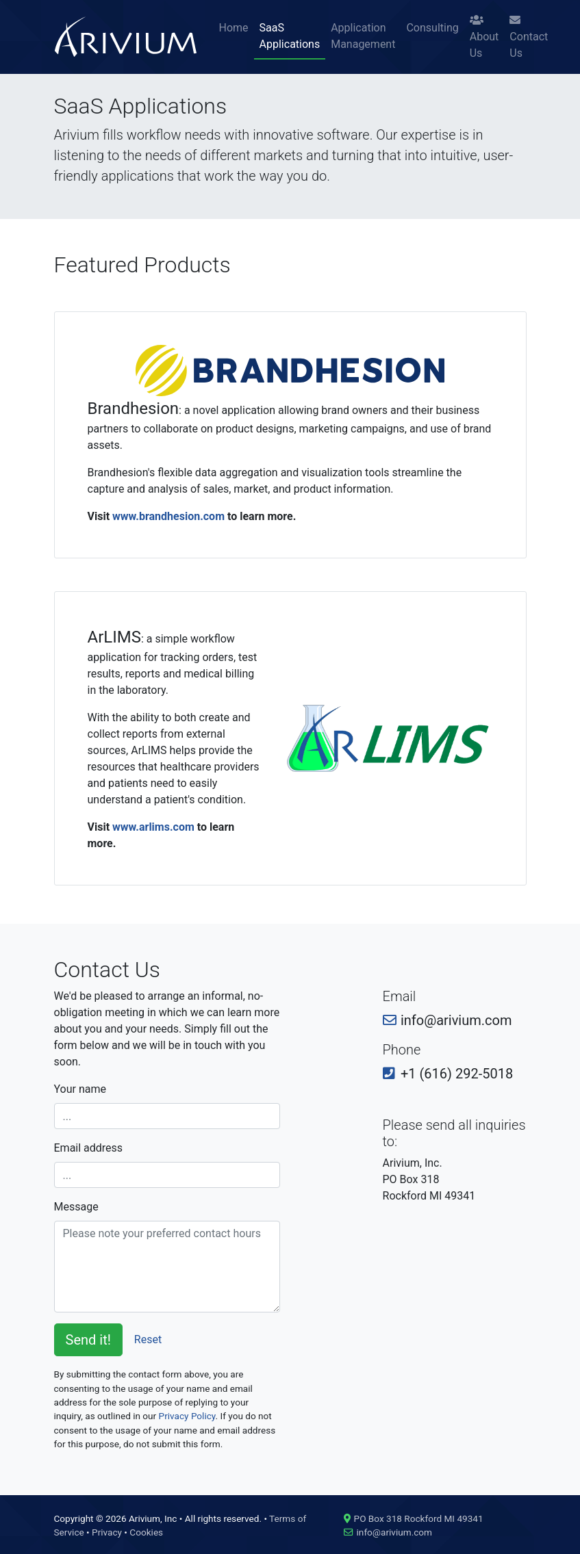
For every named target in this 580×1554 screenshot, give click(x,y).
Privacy (107, 1532)
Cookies (146, 1532)
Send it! (88, 1340)
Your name (80, 1089)
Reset (148, 1339)
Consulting (432, 27)
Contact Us (528, 37)
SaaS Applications (290, 36)
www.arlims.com (153, 826)
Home (234, 27)
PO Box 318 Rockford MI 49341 (418, 1518)
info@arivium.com (394, 1532)
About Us (484, 37)
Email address (88, 1147)
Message (76, 1206)
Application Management (363, 36)
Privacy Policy (187, 1415)
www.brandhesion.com (168, 516)
